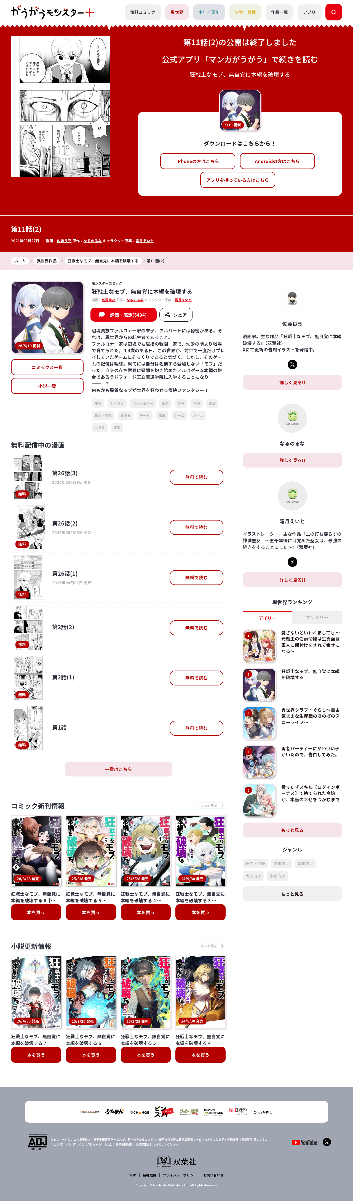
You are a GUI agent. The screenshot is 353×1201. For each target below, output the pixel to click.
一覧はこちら (118, 769)
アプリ (309, 12)
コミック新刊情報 (38, 805)
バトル (198, 415)
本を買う (36, 912)
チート (145, 415)
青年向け (305, 863)
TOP (132, 1175)
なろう (100, 427)
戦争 (165, 403)
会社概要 (149, 1175)
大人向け (253, 876)
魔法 (162, 415)
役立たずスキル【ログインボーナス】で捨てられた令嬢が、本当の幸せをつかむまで (310, 793)
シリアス (117, 403)
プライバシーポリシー (180, 1175)
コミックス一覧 (47, 367)
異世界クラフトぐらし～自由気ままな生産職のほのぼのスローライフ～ (310, 715)
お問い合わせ (213, 1175)
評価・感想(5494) (128, 314)
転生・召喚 (103, 415)
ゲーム (179, 415)
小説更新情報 (31, 946)
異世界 (177, 12)
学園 (196, 403)
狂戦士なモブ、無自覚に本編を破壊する (310, 674)
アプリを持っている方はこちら (237, 180)
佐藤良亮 (64, 240)
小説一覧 (47, 386)
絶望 (117, 427)
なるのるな (93, 240)
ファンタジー (143, 403)
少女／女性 (245, 12)
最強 (181, 403)
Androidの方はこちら (277, 161)
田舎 (98, 403)
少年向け (281, 863)
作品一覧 (279, 12)
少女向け (277, 876)
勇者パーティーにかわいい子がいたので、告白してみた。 (310, 751)
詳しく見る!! (292, 382)
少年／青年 (209, 12)
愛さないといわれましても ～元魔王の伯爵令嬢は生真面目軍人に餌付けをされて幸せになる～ (310, 641)
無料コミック (143, 12)
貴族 (212, 403)
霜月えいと (145, 240)
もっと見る (292, 830)
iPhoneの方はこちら (197, 161)
